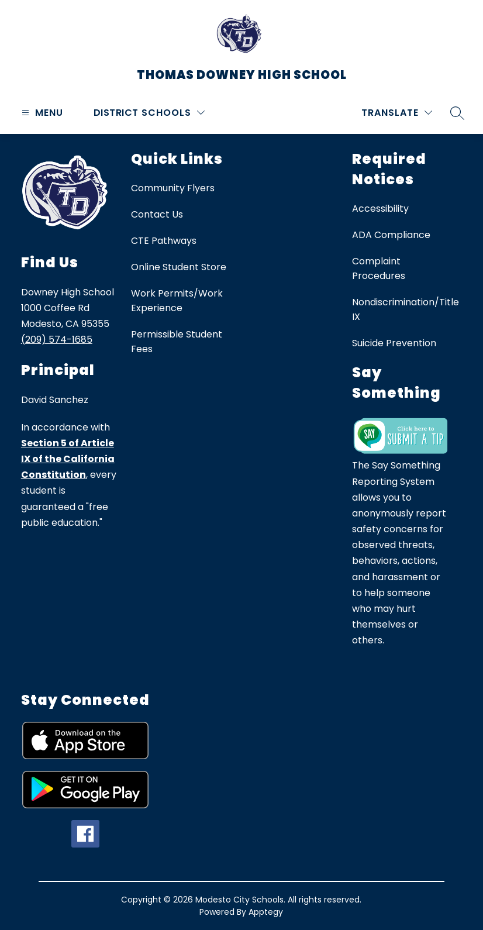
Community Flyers (173, 188)
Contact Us (157, 214)
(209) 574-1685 (56, 339)
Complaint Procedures (378, 268)
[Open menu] (41, 112)
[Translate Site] (396, 112)
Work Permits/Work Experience (177, 301)
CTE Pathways (163, 240)
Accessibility (380, 208)
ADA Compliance (391, 235)
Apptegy (266, 912)
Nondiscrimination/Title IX (405, 309)
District (116, 112)
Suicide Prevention (394, 343)
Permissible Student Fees (176, 342)
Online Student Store (178, 267)
